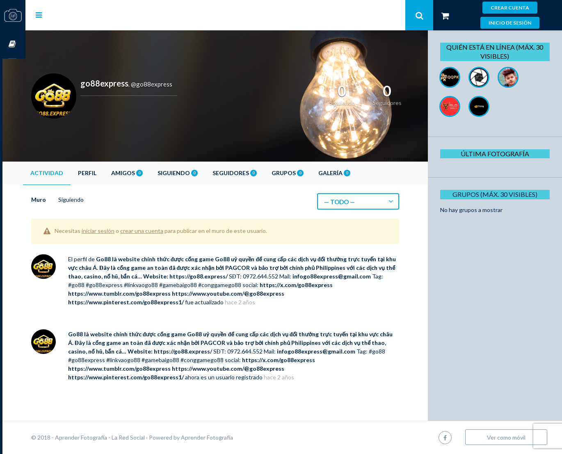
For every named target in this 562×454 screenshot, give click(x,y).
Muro (61, 199)
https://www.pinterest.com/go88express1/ (149, 302)
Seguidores (257, 172)
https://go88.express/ (262, 276)
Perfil (110, 172)
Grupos (311, 172)
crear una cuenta (164, 230)
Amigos (150, 172)
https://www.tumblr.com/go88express (216, 293)
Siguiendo (200, 172)
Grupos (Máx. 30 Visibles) (497, 194)
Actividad (69, 172)
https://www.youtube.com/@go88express (325, 293)
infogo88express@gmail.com (130, 284)
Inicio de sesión (510, 23)
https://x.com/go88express (127, 293)
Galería (357, 172)
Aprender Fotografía (230, 437)
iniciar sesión (121, 230)
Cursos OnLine (12, 44)
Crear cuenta (510, 8)
